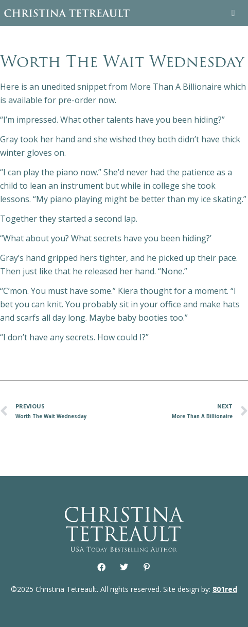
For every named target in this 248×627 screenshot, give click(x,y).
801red (224, 589)
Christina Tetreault (67, 13)
